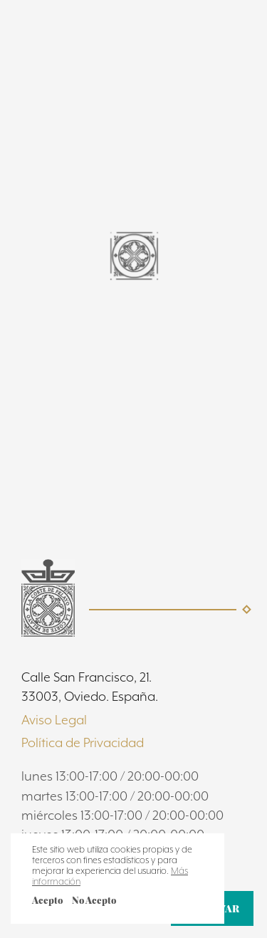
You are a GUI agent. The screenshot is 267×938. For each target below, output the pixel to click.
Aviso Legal (54, 719)
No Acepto (94, 900)
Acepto (47, 900)
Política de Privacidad (82, 742)
